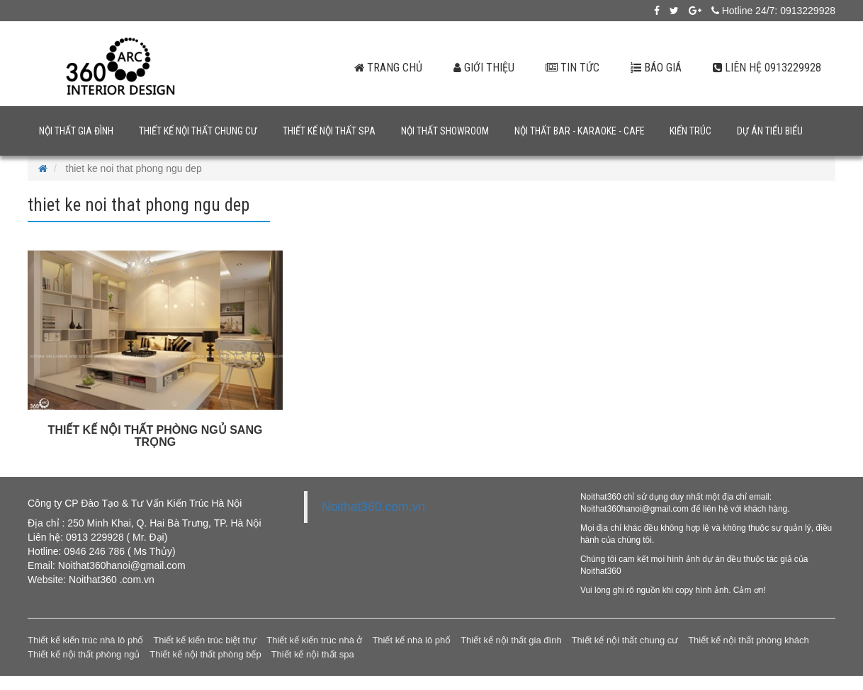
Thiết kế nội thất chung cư (198, 131)
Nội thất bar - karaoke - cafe (579, 131)
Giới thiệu (481, 67)
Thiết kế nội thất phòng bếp (205, 654)
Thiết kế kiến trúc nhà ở (314, 640)
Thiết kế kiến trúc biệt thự (204, 640)
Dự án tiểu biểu (770, 131)
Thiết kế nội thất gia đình (511, 640)
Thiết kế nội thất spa (329, 131)
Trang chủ (385, 67)
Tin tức (570, 67)
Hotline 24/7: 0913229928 (773, 10)
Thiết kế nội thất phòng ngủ (84, 654)
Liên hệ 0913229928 (766, 67)
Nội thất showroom (445, 131)
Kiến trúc (690, 131)
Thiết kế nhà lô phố (411, 640)
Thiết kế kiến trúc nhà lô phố (85, 640)
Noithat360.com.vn (373, 507)
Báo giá (655, 67)
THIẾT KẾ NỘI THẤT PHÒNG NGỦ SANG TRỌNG (155, 436)
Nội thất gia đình (76, 131)
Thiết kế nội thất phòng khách (748, 640)
